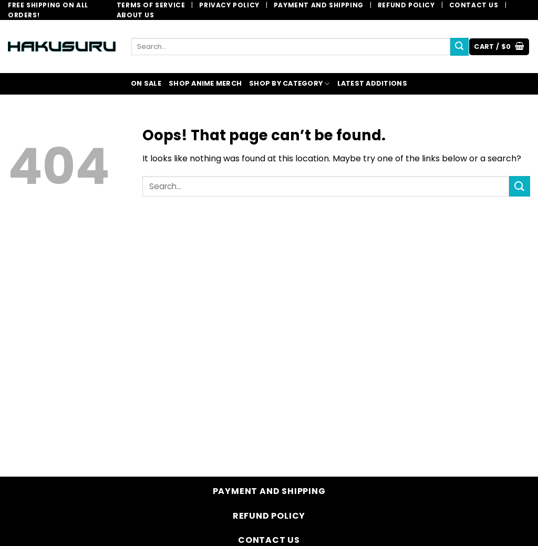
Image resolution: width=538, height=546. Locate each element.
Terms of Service (151, 5)
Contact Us (474, 5)
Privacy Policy (229, 5)
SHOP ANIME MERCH (205, 83)
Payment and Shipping (319, 5)
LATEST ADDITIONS (372, 83)
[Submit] (459, 47)
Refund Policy (406, 5)
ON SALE (146, 83)
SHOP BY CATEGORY (289, 84)
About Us (135, 15)
